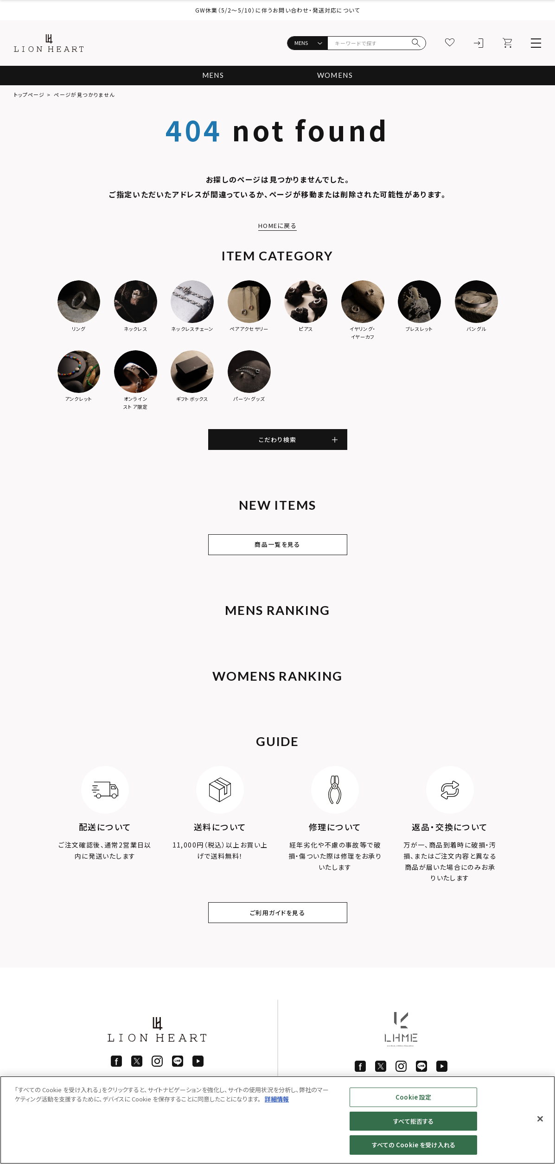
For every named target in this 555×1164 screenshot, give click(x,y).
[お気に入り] (450, 43)
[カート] (507, 43)
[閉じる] (540, 1119)
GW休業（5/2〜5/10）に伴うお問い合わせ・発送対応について (277, 10)
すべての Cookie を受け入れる (413, 1144)
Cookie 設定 (413, 1097)
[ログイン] (478, 43)
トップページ (29, 94)
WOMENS (336, 75)
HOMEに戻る (278, 225)
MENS (211, 75)
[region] (277, 1120)
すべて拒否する (413, 1121)
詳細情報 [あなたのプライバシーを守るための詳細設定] (277, 1098)
